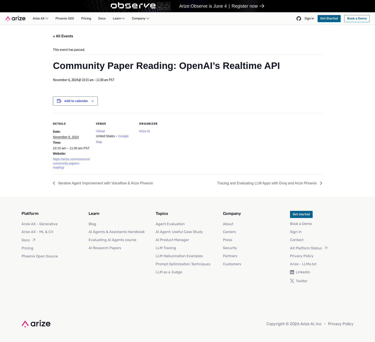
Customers (232, 264)
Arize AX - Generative (40, 224)
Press (227, 240)
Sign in (309, 18)
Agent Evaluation (170, 224)
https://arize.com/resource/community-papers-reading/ (71, 163)
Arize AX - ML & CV (37, 232)
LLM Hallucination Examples (179, 256)
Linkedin (300, 272)
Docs (29, 240)
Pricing (27, 248)
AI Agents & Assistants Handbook (117, 232)
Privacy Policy (302, 256)
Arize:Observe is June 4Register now (221, 6)
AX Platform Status (309, 248)
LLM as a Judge (169, 272)
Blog (92, 224)
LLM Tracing (166, 248)
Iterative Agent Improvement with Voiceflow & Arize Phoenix (105, 183)
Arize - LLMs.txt (303, 264)
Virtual (100, 131)
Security (230, 248)
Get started (301, 214)
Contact (296, 240)
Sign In (296, 232)
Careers (229, 232)
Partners (230, 256)
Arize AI (144, 131)
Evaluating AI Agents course (112, 240)
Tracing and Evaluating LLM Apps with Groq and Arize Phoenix (267, 183)
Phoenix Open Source (40, 256)
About (228, 224)
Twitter (298, 281)
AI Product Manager (172, 240)
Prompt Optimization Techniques (183, 264)
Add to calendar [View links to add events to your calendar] (76, 101)
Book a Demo (301, 224)
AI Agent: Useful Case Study (179, 232)
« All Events (63, 36)
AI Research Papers (105, 248)
